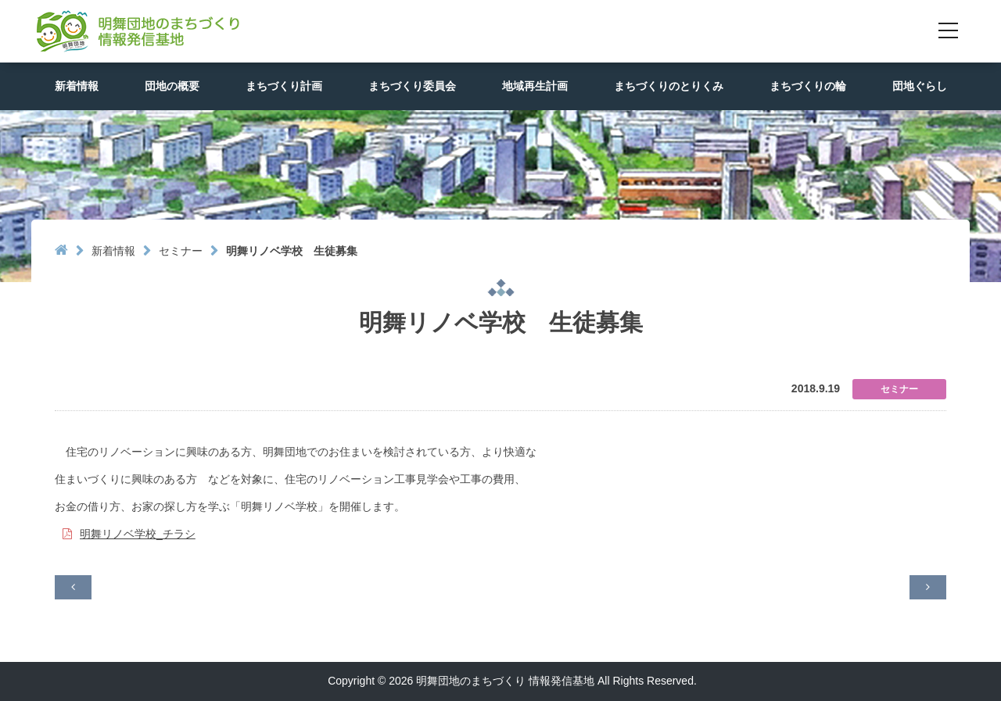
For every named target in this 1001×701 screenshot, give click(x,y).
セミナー (181, 251)
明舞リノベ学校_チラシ (138, 534)
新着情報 (113, 251)
